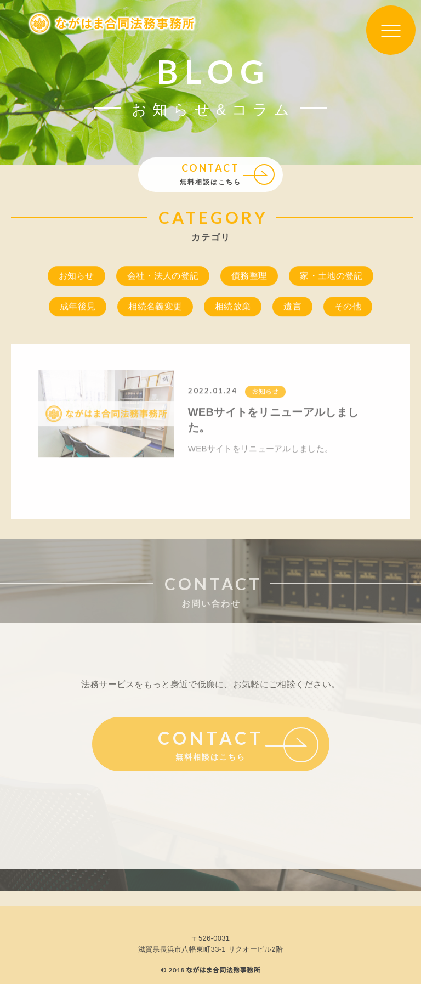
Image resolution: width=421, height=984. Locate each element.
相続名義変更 (155, 307)
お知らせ (76, 276)
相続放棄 (233, 307)
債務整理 (249, 276)
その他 (347, 307)
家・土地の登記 (331, 276)
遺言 (292, 307)
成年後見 (77, 307)
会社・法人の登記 (162, 276)
